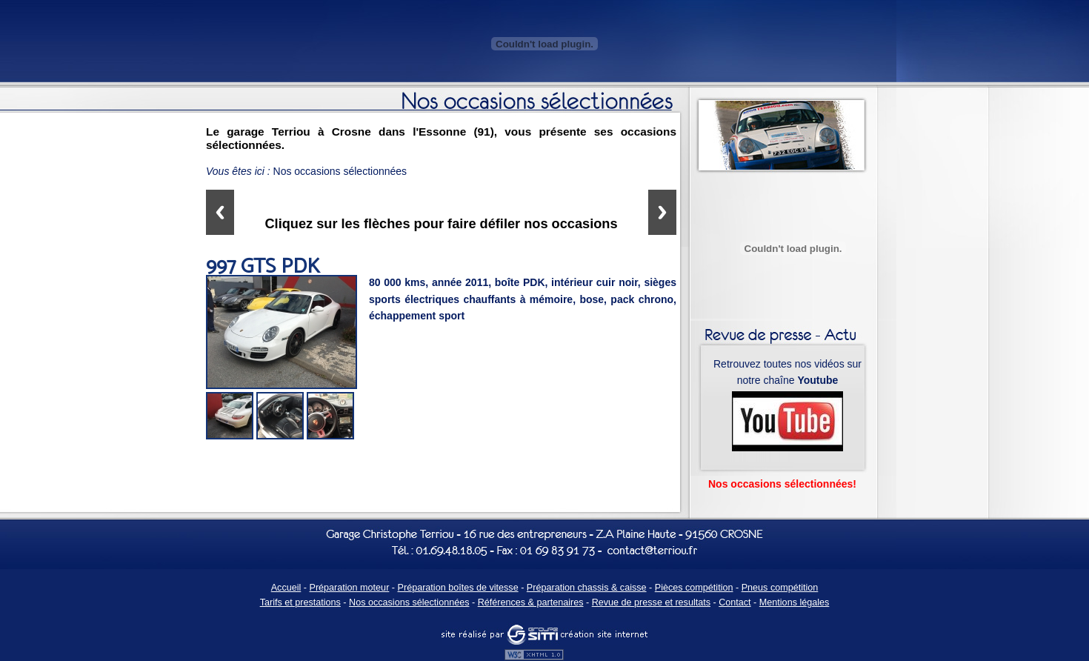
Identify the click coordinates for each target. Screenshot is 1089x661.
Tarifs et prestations (300, 602)
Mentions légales (794, 602)
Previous (220, 212)
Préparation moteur (350, 587)
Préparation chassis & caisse (587, 587)
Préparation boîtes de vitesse (458, 587)
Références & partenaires (531, 602)
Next (662, 212)
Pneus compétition (780, 587)
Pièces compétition (694, 587)
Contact (734, 602)
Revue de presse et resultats (651, 602)
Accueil (286, 587)
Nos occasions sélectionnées (409, 602)
